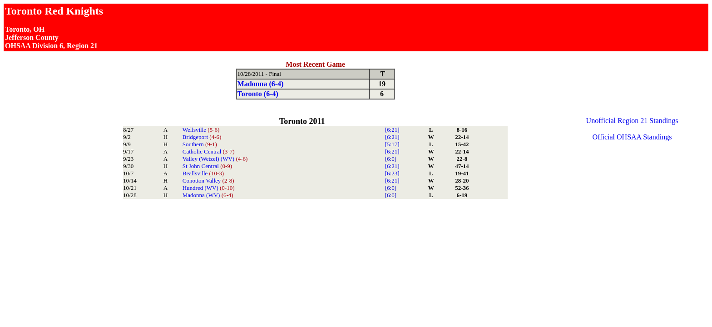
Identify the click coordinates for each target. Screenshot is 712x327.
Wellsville (201, 129)
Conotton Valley (208, 180)
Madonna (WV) (208, 195)
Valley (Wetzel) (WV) (215, 158)
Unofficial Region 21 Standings (632, 120)
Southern (200, 144)
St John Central (207, 166)
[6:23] (392, 173)
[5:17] (392, 144)
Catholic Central (209, 151)
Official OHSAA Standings (632, 137)
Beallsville (203, 173)
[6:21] (392, 129)
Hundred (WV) (209, 187)
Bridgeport (202, 137)
